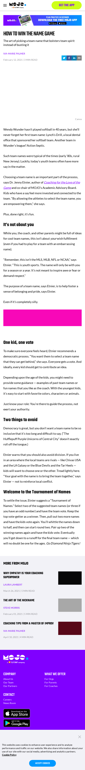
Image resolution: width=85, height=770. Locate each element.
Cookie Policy (9, 754)
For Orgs (49, 678)
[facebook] (69, 57)
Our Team (8, 682)
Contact (9, 695)
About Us (8, 678)
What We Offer (55, 674)
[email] (79, 57)
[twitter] (64, 57)
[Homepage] (17, 5)
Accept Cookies (42, 763)
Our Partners (10, 686)
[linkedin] (74, 57)
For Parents (51, 682)
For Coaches (51, 686)
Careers (7, 699)
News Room (9, 703)
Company (9, 674)
